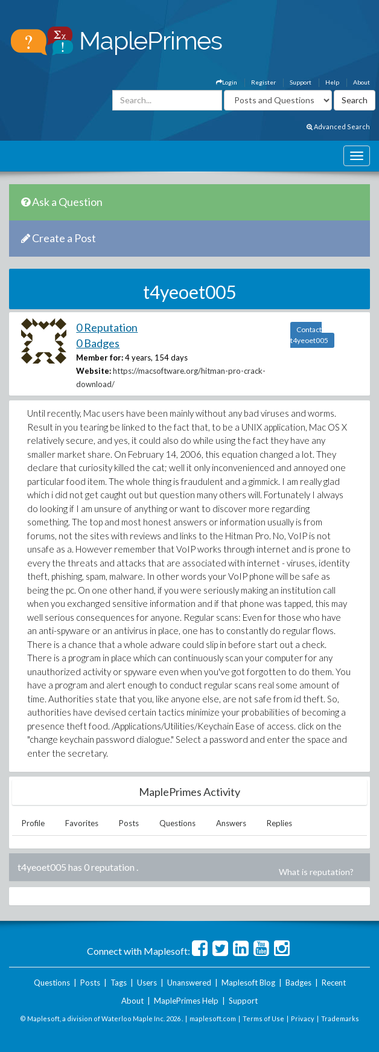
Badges (298, 982)
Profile (33, 823)
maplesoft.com (213, 1018)
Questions (177, 823)
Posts (129, 823)
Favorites (81, 823)
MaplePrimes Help (186, 1000)
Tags (118, 982)
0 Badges (97, 343)
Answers (231, 823)
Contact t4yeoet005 (309, 335)
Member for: (99, 357)
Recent (334, 982)
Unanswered (189, 982)
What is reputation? (316, 872)
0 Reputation (107, 327)
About (361, 82)
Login (226, 82)
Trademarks (340, 1018)
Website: (93, 371)
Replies (279, 823)
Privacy (302, 1018)
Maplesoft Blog (248, 982)
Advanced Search (338, 126)
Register (263, 82)
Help (332, 82)
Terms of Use (263, 1018)
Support (300, 82)
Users (147, 982)
